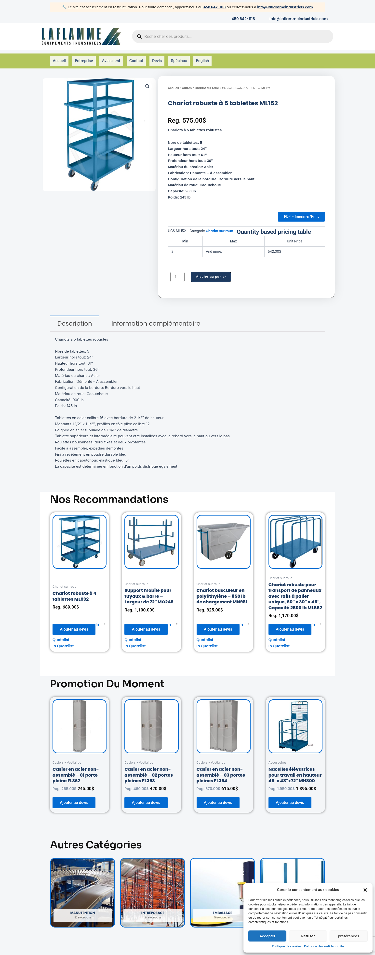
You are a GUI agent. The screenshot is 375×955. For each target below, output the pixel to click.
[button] (365, 890)
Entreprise (84, 58)
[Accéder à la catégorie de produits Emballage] (222, 888)
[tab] (74, 319)
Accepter (267, 936)
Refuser (308, 936)
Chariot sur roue (207, 82)
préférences (348, 936)
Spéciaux (179, 58)
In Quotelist (63, 641)
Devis (157, 58)
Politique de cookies (287, 946)
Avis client (111, 58)
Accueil (59, 58)
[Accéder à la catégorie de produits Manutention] (82, 888)
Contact (136, 58)
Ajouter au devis (74, 624)
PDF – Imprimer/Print (299, 211)
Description (74, 319)
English (202, 58)
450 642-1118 (212, 7)
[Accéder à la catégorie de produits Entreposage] (152, 888)
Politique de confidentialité (324, 946)
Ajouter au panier (212, 272)
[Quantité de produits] (177, 272)
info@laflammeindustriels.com (286, 7)
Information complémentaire (155, 319)
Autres (187, 82)
